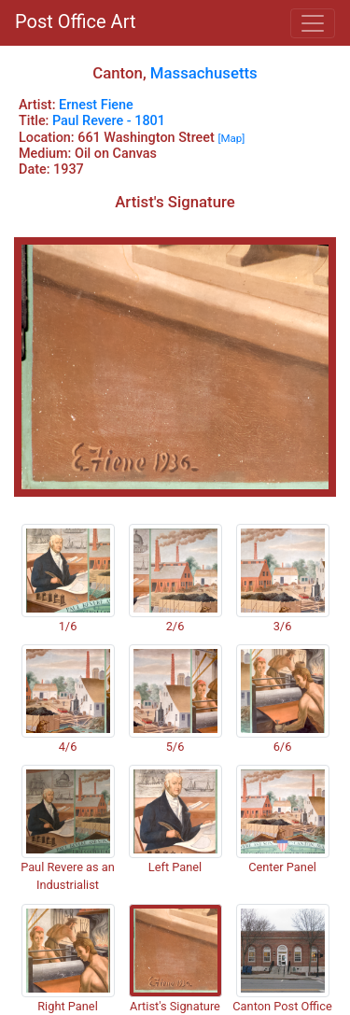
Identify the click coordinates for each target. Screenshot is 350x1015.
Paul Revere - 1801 (108, 121)
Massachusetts (204, 72)
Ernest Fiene (96, 105)
